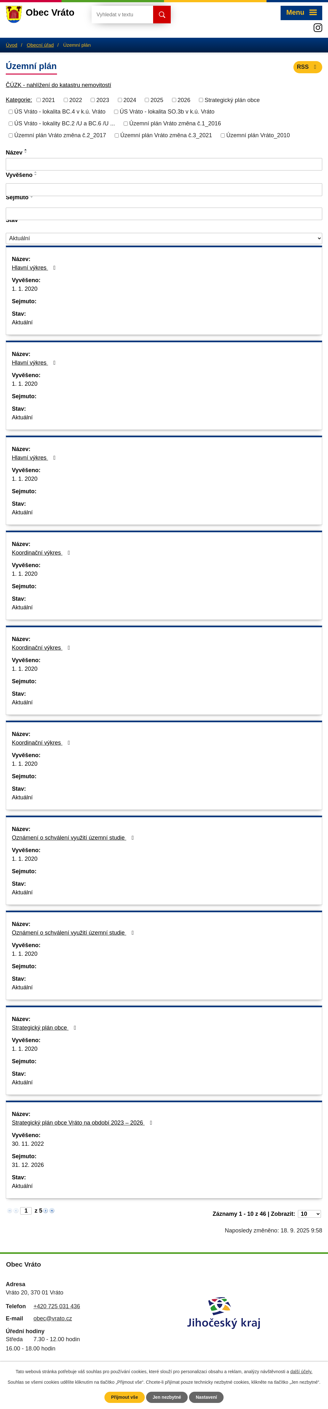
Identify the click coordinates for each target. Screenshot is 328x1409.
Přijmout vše (124, 1397)
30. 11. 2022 (28, 1144)
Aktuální (22, 322)
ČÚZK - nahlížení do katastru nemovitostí (58, 85)
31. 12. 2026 (28, 1165)
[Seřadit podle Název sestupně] (25, 152)
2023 (102, 100)
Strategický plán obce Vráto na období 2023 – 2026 (83, 1123)
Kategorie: (19, 100)
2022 (75, 100)
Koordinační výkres (42, 553)
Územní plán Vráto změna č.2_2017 (60, 135)
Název (14, 152)
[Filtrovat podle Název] (164, 164)
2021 (48, 100)
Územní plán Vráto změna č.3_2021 (166, 135)
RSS (308, 67)
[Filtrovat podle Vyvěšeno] (164, 189)
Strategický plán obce (232, 100)
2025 (157, 100)
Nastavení (206, 1397)
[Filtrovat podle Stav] (164, 238)
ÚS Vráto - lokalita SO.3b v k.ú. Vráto (167, 111)
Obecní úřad (40, 45)
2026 (183, 100)
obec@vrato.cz (52, 1318)
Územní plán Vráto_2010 (258, 135)
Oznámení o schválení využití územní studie (74, 838)
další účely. (301, 1371)
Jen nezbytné (167, 1397)
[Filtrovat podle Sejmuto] (164, 214)
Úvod (11, 45)
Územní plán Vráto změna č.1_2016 (175, 123)
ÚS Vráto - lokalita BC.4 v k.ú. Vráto (60, 111)
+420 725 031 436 (56, 1306)
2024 (129, 100)
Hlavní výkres (35, 268)
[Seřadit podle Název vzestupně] (25, 149)
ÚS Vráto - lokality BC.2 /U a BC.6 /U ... (64, 123)
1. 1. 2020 (24, 289)
